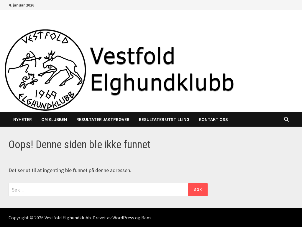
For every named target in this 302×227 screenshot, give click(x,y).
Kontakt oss (213, 119)
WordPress (123, 218)
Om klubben (54, 119)
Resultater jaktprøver (102, 119)
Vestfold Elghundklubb (68, 218)
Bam (146, 218)
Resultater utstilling (164, 119)
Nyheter (22, 119)
